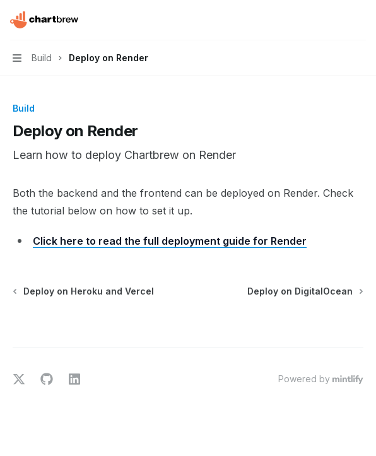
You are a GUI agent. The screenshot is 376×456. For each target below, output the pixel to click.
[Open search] (336, 20)
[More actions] (359, 20)
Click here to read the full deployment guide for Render (170, 241)
